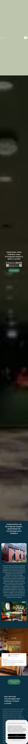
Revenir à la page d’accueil (14, 681)
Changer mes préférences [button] (17, 740)
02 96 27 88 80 (14, 270)
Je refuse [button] (17, 737)
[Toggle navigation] (25, 38)
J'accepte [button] (17, 735)
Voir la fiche (14, 647)
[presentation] (0, 661)
